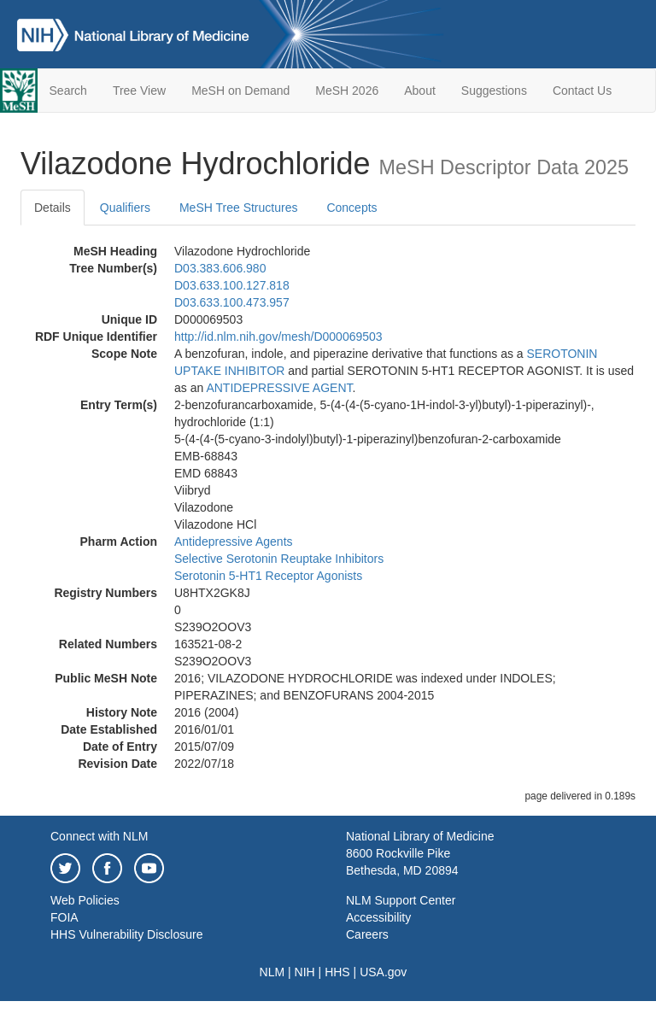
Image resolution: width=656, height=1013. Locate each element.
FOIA (64, 917)
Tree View (139, 90)
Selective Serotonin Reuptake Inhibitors (279, 558)
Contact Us (582, 90)
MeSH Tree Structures (238, 207)
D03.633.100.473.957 (232, 302)
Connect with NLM (99, 836)
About (420, 90)
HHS (337, 972)
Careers (367, 934)
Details (52, 207)
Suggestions (494, 90)
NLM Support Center (400, 900)
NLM (272, 972)
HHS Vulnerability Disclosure (126, 934)
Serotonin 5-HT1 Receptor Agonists (268, 576)
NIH (305, 972)
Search (68, 90)
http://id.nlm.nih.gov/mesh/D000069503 (278, 336)
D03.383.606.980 (220, 268)
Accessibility (378, 917)
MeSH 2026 (346, 90)
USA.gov (383, 972)
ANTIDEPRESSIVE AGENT (279, 388)
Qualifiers (125, 207)
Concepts (351, 207)
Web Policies (85, 900)
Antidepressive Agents (233, 541)
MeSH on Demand (240, 90)
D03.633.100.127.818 (232, 285)
